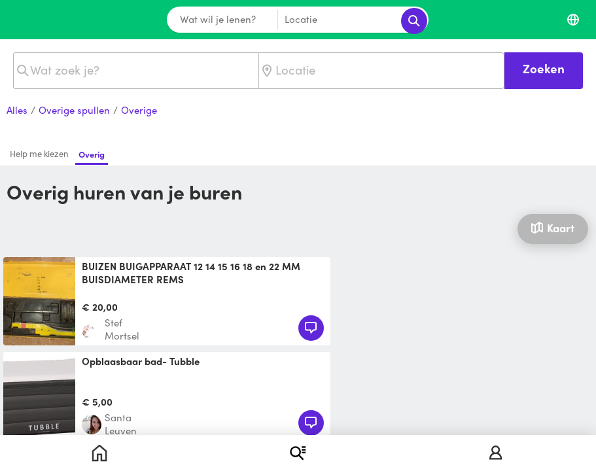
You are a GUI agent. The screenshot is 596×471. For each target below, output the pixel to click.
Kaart (552, 228)
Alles (17, 110)
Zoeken (544, 68)
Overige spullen (74, 110)
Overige (139, 110)
